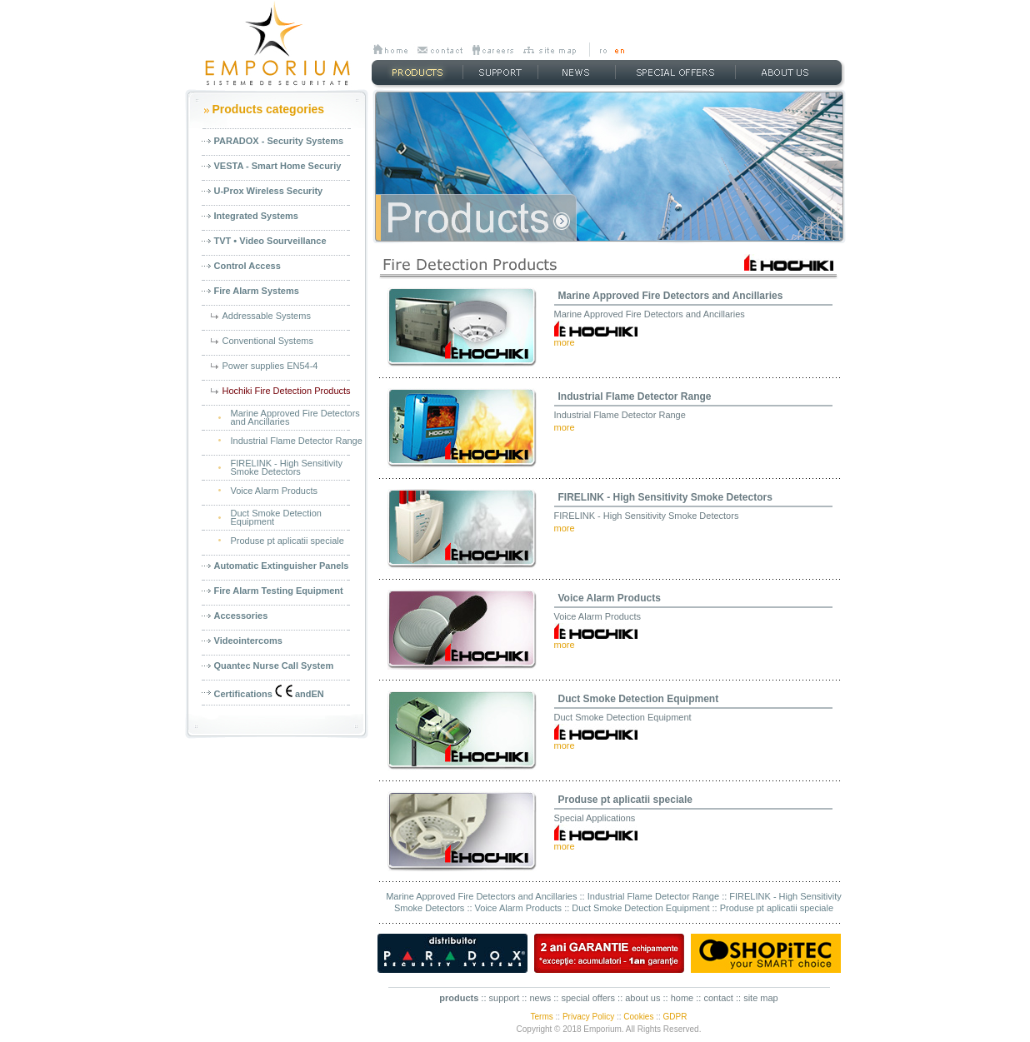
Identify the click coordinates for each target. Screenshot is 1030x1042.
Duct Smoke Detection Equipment (638, 699)
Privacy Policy (588, 1016)
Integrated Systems (256, 216)
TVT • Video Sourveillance (270, 241)
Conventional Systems (267, 341)
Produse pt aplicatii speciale (287, 541)
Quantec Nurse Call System (274, 666)
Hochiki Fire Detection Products (286, 391)
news (540, 998)
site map (760, 998)
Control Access (247, 266)
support (504, 998)
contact (717, 998)
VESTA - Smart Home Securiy (278, 166)
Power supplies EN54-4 (270, 366)
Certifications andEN (269, 692)
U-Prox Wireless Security (268, 191)
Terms (542, 1016)
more (564, 342)
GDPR (675, 1016)
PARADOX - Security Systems (279, 141)
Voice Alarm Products (274, 491)
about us (642, 998)
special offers (588, 998)
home (682, 998)
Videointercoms (248, 641)
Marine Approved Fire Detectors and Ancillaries (670, 296)
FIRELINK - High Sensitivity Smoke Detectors (665, 497)
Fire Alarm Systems (256, 291)
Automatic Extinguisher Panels (281, 566)
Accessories (241, 616)
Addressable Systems (266, 316)
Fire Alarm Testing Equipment (278, 591)
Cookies (638, 1016)
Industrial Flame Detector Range (296, 441)
